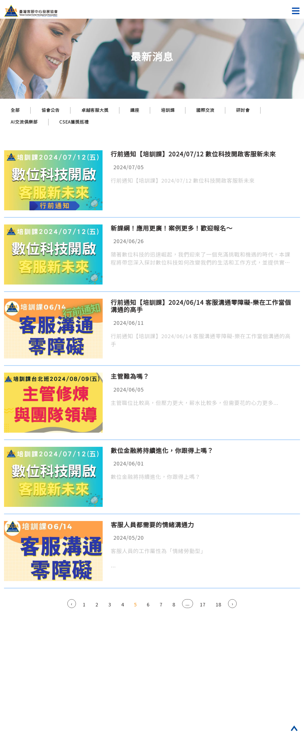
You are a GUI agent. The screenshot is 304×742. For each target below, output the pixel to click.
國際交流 (205, 110)
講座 (134, 110)
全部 (15, 110)
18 (218, 604)
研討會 (243, 110)
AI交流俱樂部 (24, 122)
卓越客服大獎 (95, 110)
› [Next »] (232, 603)
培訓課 (168, 110)
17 (203, 604)
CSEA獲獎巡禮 (74, 122)
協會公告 (50, 110)
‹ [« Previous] (71, 603)
